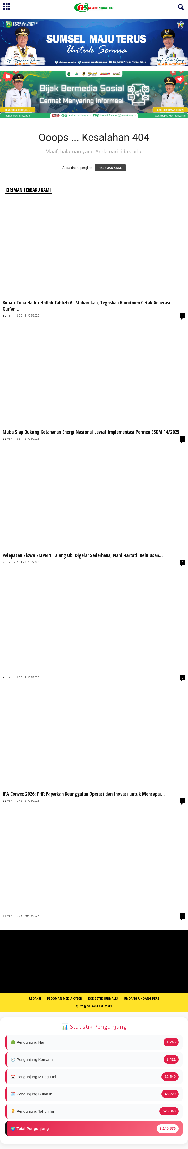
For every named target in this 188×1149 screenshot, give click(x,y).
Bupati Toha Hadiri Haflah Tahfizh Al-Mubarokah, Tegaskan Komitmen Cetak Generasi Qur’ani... (86, 305)
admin (8, 315)
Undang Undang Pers (141, 998)
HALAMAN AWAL (110, 167)
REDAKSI (35, 998)
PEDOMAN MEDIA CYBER (64, 998)
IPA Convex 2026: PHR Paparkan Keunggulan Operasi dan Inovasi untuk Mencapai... (84, 793)
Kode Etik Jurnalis (103, 998)
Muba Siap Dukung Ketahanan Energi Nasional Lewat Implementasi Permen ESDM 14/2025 (91, 432)
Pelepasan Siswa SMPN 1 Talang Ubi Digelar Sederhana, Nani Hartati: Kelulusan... (83, 555)
